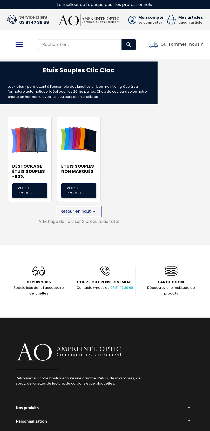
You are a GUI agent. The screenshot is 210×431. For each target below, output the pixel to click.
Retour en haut (78, 209)
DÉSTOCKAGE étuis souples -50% (28, 169)
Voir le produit (25, 188)
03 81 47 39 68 (34, 22)
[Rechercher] (87, 44)
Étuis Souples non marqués (77, 166)
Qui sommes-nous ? (181, 44)
